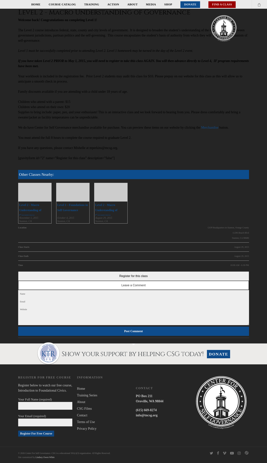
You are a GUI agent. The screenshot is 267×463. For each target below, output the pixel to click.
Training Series (87, 395)
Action (113, 4)
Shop (168, 4)
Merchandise (209, 127)
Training (91, 4)
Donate (190, 4)
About (132, 4)
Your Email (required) (45, 420)
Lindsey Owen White (45, 457)
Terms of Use (86, 422)
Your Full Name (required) (45, 404)
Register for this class (133, 276)
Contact (82, 415)
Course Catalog (62, 4)
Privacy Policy (87, 428)
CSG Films (84, 408)
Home (36, 4)
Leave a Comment (133, 285)
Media (151, 4)
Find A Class (222, 4)
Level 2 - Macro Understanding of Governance (30, 210)
